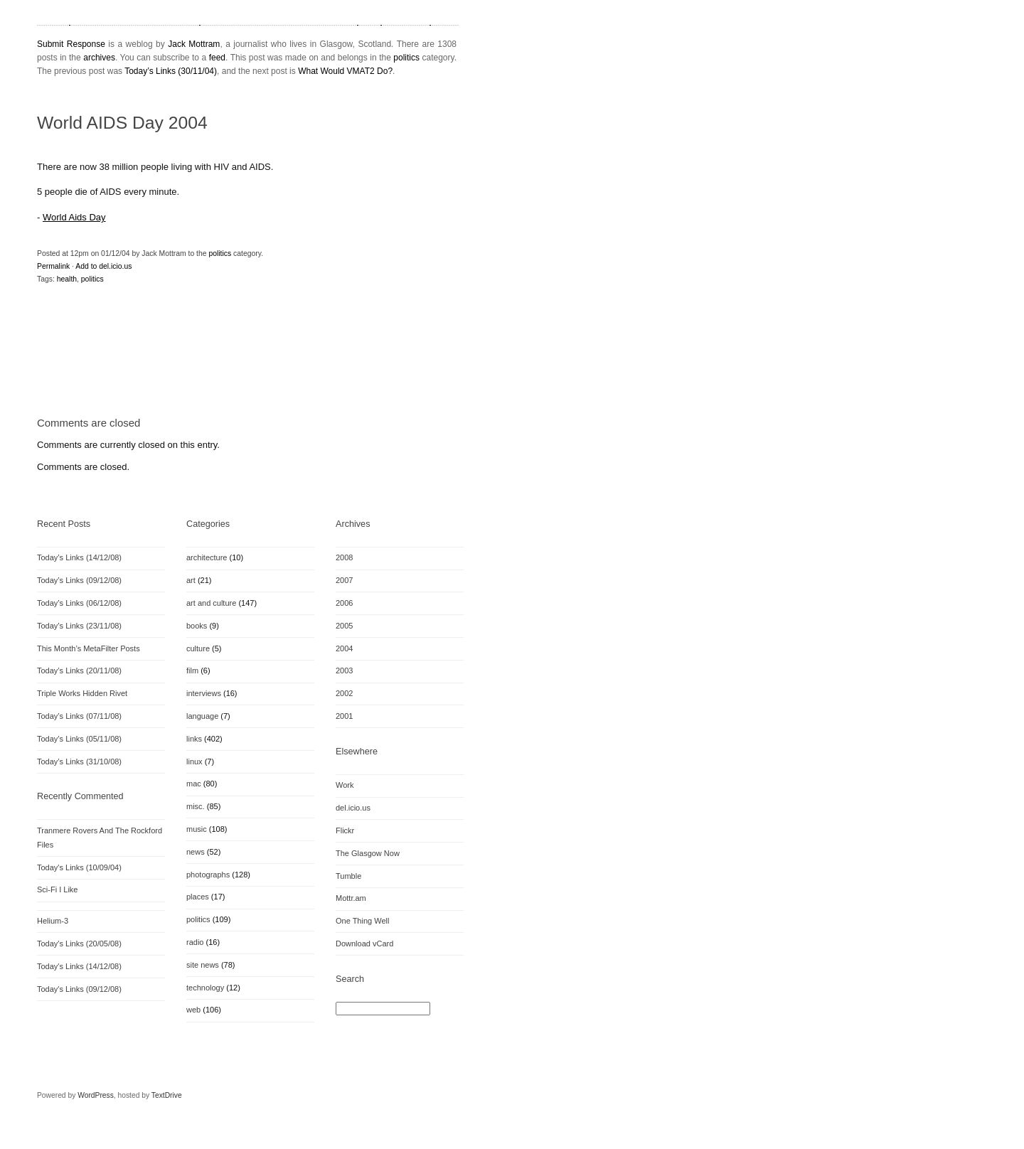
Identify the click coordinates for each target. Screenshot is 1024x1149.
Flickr (345, 830)
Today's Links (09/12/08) (79, 989)
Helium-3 (52, 920)
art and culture (211, 603)
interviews (203, 693)
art (191, 580)
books (196, 625)
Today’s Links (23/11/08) (79, 625)
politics (406, 58)
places (197, 896)
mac (193, 783)
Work (344, 785)
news (195, 852)
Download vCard (364, 943)
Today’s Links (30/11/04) (170, 71)
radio (194, 942)
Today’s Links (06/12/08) (79, 603)
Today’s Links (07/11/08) (79, 716)
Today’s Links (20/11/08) (79, 670)
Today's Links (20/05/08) (79, 943)
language (202, 716)
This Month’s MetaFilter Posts (88, 648)
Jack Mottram (194, 44)
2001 (344, 716)
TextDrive (166, 1095)
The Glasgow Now (368, 853)
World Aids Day (74, 217)
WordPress (96, 1095)
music (196, 829)
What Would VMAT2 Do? (345, 71)
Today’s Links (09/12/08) (79, 580)
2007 (344, 580)
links (194, 738)
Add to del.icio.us (103, 266)
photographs (208, 874)
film (192, 670)
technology (205, 987)
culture (198, 648)
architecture (206, 557)
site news (202, 965)
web (193, 1009)
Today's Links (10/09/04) (79, 867)
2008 (344, 557)
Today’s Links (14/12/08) (79, 557)
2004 (344, 648)
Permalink (53, 266)
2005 (344, 625)
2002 (344, 693)
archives (99, 58)
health (67, 279)
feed (217, 58)
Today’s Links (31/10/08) (79, 761)
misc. (195, 806)
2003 (344, 670)
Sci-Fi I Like (57, 889)
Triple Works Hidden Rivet (82, 693)
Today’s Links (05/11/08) (79, 738)
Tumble (348, 876)
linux (194, 761)
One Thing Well (362, 920)
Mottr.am (351, 898)
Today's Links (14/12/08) (79, 966)
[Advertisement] (203, 367)
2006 (344, 603)
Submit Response (71, 44)
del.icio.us (353, 807)
